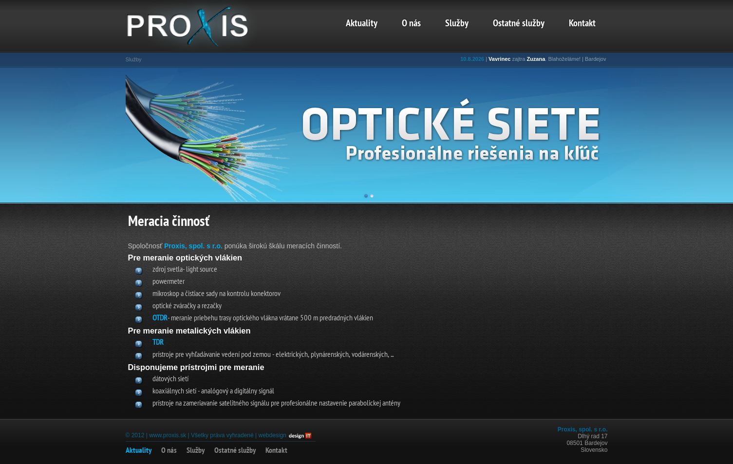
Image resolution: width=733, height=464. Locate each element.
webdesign (272, 435)
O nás (411, 23)
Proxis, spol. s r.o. (193, 246)
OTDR (160, 318)
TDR (158, 342)
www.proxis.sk (167, 435)
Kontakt (582, 23)
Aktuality (361, 23)
